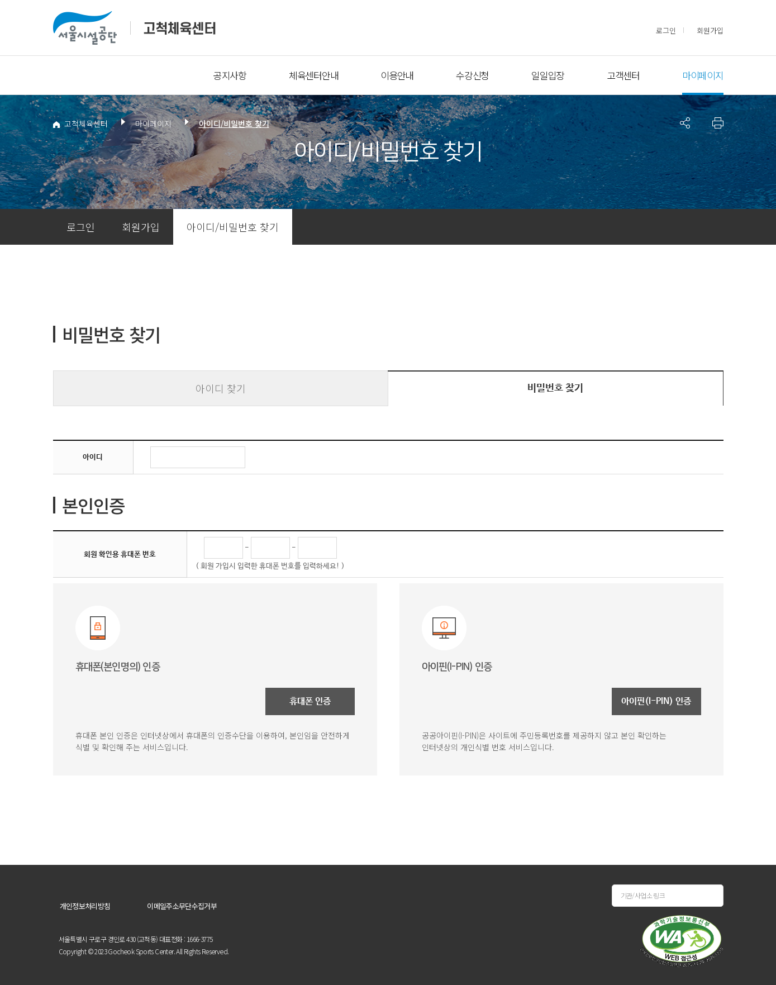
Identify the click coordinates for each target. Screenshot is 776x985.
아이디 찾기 (221, 388)
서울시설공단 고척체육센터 (134, 28)
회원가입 (710, 30)
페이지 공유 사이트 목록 (685, 122)
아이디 (93, 457)
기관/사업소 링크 (643, 895)
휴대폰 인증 (310, 701)
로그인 (666, 30)
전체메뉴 (72, 75)
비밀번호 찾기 (555, 388)
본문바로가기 (75, 0)
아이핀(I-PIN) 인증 (656, 701)
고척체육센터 (80, 123)
